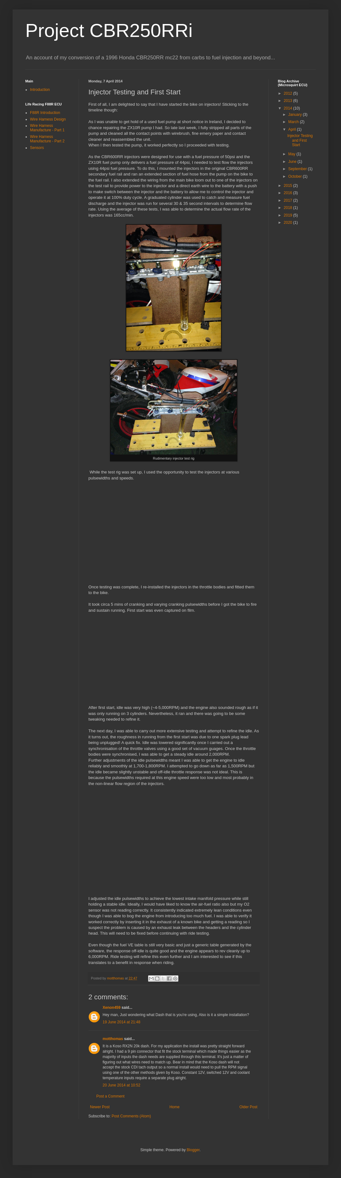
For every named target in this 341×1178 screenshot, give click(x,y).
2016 (288, 193)
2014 (288, 108)
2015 (288, 185)
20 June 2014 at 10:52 (121, 1085)
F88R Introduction (45, 112)
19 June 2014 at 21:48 (121, 1022)
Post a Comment (110, 1096)
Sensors (37, 148)
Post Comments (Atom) (131, 1116)
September (298, 169)
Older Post (248, 1107)
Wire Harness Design (48, 119)
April (292, 129)
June (292, 161)
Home (175, 1107)
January (295, 114)
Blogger (193, 1150)
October (295, 176)
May (292, 154)
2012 (288, 93)
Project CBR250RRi (109, 30)
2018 (288, 207)
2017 (288, 200)
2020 (288, 222)
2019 (288, 215)
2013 (288, 100)
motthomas (113, 1039)
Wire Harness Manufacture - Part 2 (47, 138)
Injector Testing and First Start (300, 140)
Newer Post (100, 1107)
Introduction (40, 89)
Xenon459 (112, 1007)
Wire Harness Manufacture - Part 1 (47, 127)
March (294, 122)
